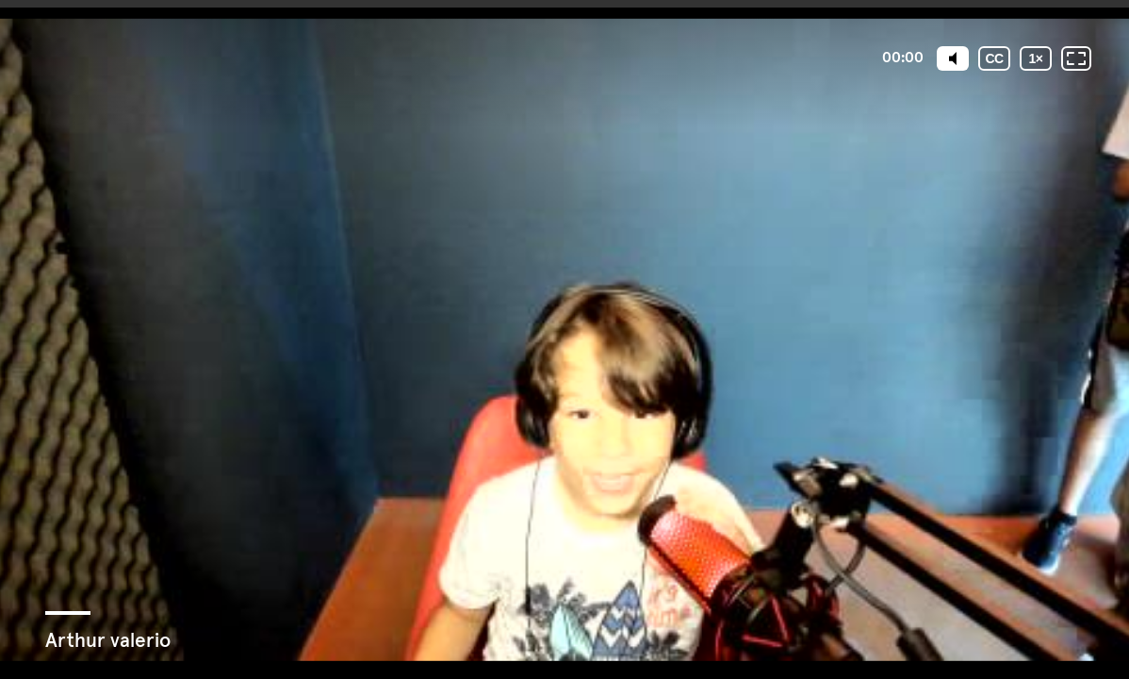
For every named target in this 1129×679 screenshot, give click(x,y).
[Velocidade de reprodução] (1036, 58)
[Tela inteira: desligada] (1076, 58)
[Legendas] (994, 58)
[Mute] (953, 58)
